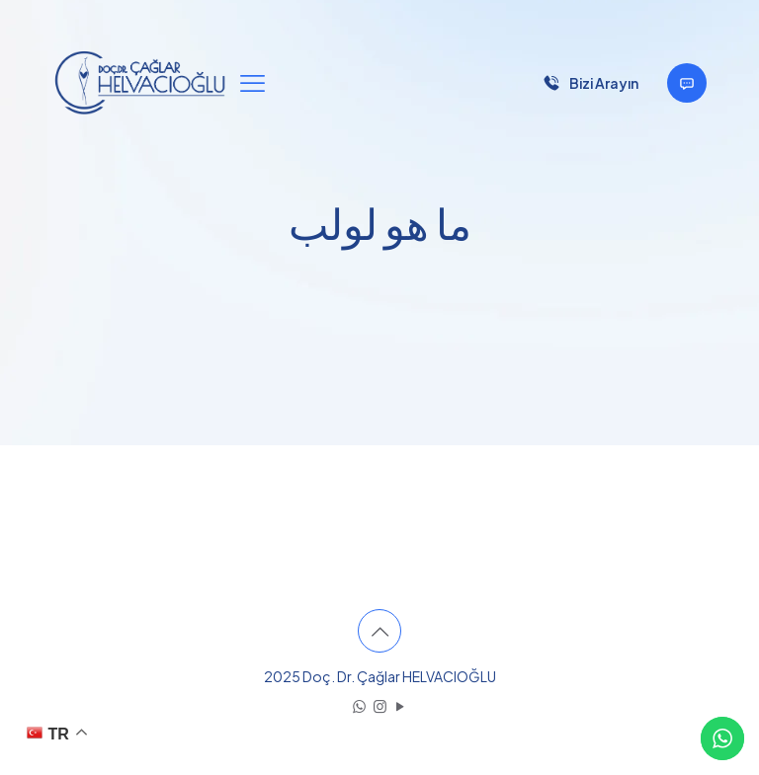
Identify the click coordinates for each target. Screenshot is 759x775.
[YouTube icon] (400, 705)
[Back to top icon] (379, 631)
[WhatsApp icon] (359, 705)
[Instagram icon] (380, 705)
